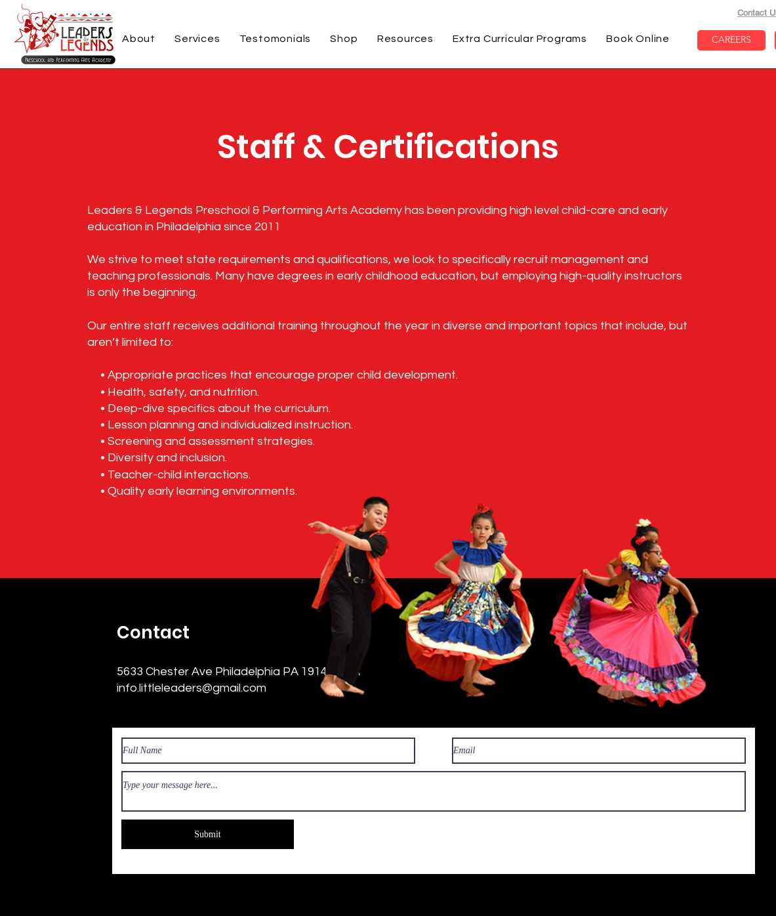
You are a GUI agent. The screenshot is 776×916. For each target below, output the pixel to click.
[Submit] (207, 834)
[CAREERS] (731, 40)
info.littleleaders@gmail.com (191, 688)
